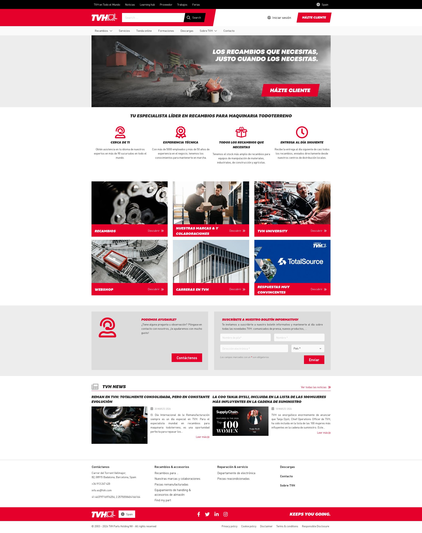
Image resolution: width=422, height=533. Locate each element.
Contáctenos (187, 357)
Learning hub (147, 4)
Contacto (229, 30)
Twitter (207, 514)
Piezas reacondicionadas (233, 479)
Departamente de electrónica (236, 473)
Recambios (101, 30)
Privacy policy (229, 526)
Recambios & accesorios (171, 467)
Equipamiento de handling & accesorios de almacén (172, 492)
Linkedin (216, 514)
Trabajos (182, 4)
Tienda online (144, 30)
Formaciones (166, 30)
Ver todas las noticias (314, 387)
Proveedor (166, 4)
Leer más (201, 436)
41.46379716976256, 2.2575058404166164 (116, 496)
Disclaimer (266, 526)
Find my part (162, 500)
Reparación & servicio (232, 467)
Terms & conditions (287, 526)
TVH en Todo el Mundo (107, 4)
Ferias (196, 4)
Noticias (130, 4)
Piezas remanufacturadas (171, 484)
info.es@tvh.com (102, 490)
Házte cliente (314, 17)
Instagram (225, 514)
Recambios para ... (166, 473)
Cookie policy (248, 526)
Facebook (198, 514)
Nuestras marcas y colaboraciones (177, 479)
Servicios (124, 30)
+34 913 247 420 (101, 483)
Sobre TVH (206, 30)
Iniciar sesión (281, 17)
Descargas (186, 30)
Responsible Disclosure (315, 526)
